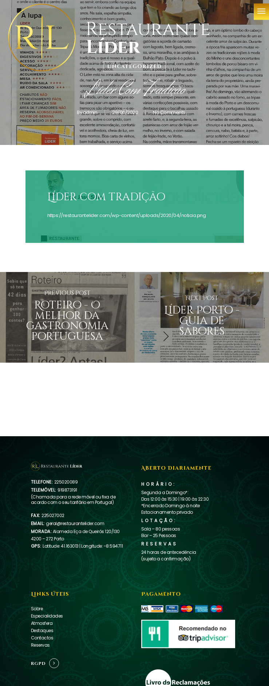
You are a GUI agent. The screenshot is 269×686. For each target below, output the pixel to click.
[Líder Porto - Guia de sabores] (202, 317)
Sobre (37, 609)
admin (90, 112)
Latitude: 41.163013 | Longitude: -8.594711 (83, 546)
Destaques (42, 630)
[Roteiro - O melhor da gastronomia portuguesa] (67, 317)
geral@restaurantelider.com (75, 523)
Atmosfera (42, 623)
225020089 (66, 482)
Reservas (40, 645)
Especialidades (47, 616)
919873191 (67, 490)
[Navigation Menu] (261, 11)
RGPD (38, 663)
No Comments (169, 112)
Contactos (42, 638)
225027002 (52, 515)
